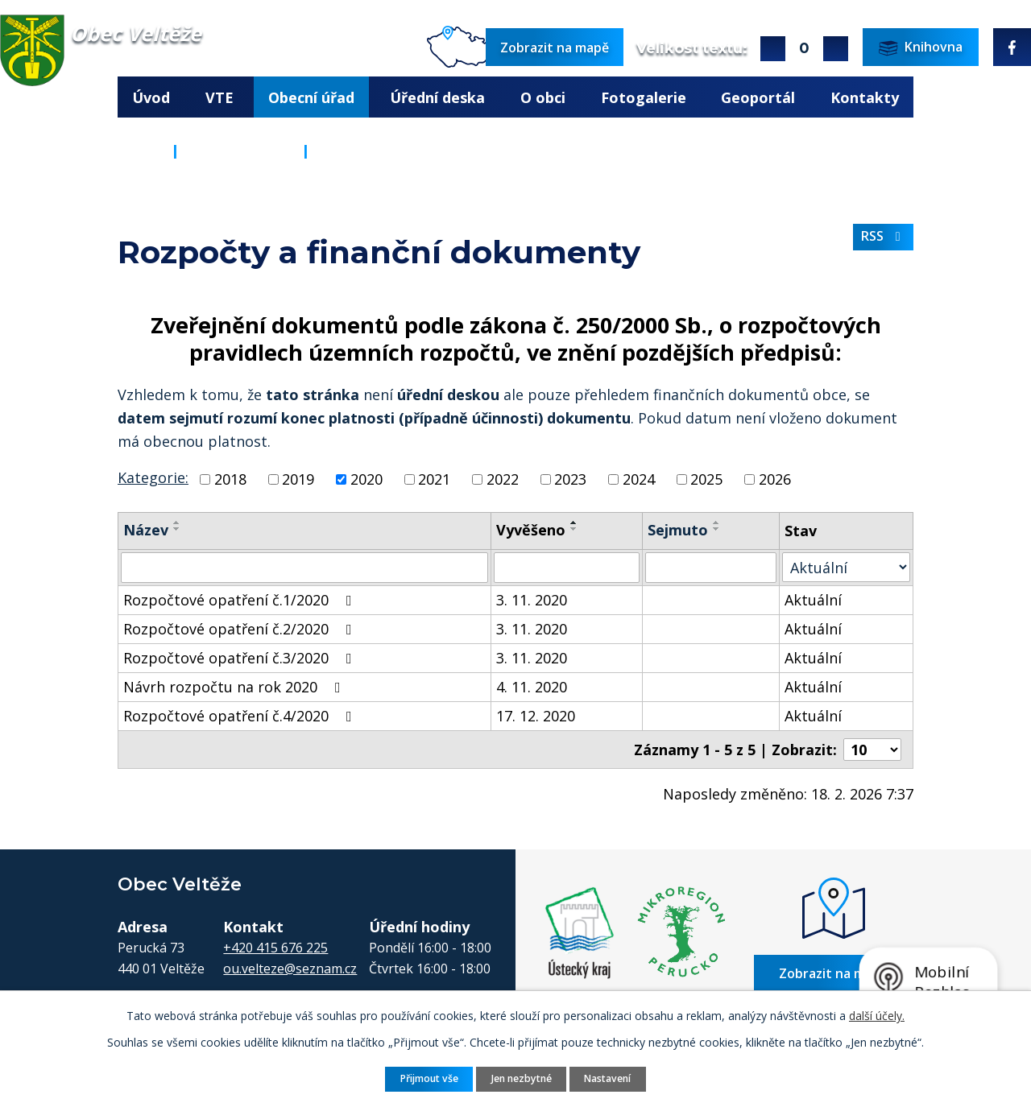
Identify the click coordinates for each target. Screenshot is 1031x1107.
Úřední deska (437, 97)
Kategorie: (153, 477)
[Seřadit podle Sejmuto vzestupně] (717, 522)
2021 (434, 479)
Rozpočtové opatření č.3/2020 (240, 657)
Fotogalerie (643, 97)
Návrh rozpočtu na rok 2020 (235, 686)
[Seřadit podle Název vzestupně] (177, 522)
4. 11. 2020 (531, 686)
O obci (542, 97)
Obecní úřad (311, 97)
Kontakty (864, 97)
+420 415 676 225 (275, 947)
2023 (570, 479)
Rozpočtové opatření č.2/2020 (240, 628)
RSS (883, 236)
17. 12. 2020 (535, 715)
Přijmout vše (429, 1078)
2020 (366, 479)
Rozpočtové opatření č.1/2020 (240, 599)
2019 (298, 479)
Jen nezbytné (521, 1078)
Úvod (151, 97)
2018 (230, 479)
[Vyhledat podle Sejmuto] (710, 567)
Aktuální (813, 599)
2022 (503, 479)
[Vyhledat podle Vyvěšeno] (566, 567)
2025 (706, 479)
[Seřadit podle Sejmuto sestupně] (717, 529)
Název (145, 529)
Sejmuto (678, 529)
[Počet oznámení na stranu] (872, 749)
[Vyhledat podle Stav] (846, 567)
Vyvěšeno (530, 529)
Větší (772, 48)
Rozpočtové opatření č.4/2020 (240, 715)
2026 (775, 479)
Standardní (804, 48)
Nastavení (607, 1078)
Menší (835, 48)
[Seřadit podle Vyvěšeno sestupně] (574, 529)
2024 (639, 479)
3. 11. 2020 (531, 599)
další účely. (877, 1015)
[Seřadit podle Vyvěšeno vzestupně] (574, 522)
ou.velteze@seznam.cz (290, 968)
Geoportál (758, 97)
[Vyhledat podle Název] (304, 567)
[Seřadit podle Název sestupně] (177, 529)
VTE (219, 97)
